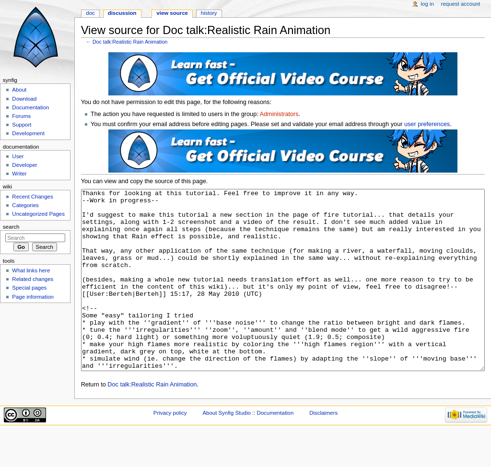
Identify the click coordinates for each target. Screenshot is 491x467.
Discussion (122, 13)
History (209, 13)
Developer (24, 165)
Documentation (30, 107)
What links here (31, 270)
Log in (427, 4)
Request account (460, 4)
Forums (21, 116)
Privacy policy (170, 449)
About (19, 90)
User (17, 156)
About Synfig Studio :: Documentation (247, 449)
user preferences (427, 124)
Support (21, 125)
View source (172, 13)
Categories (25, 205)
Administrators (279, 114)
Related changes (32, 279)
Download (24, 99)
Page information (33, 297)
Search (11, 227)
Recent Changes (32, 196)
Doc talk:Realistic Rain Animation (130, 42)
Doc (90, 13)
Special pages (29, 288)
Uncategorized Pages (38, 214)
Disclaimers (323, 449)
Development (28, 133)
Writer (19, 173)
